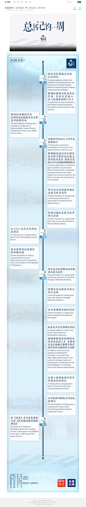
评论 (18, 2)
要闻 (14, 2)
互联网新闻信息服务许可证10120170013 (45, 500)
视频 (26, 2)
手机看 (74, 9)
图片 (22, 2)
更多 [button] (30, 2)
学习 (5, 5)
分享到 (79, 9)
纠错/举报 (34, 500)
